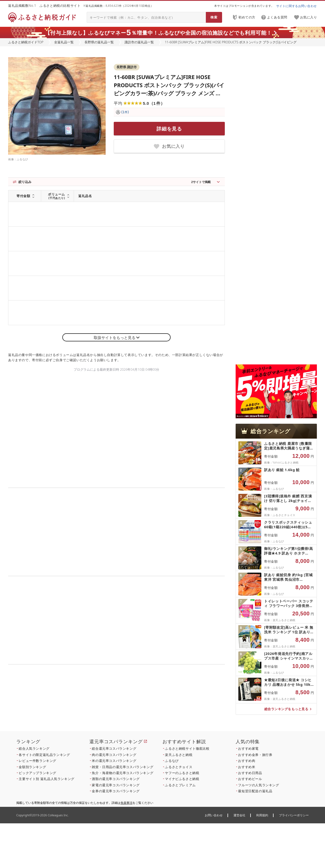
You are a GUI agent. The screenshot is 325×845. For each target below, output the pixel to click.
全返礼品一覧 (64, 42)
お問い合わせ (214, 815)
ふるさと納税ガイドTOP (25, 42)
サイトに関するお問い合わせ (296, 6)
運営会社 (239, 815)
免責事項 (126, 803)
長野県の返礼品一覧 (99, 42)
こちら (150, 701)
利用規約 (262, 815)
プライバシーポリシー (294, 815)
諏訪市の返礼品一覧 (139, 42)
